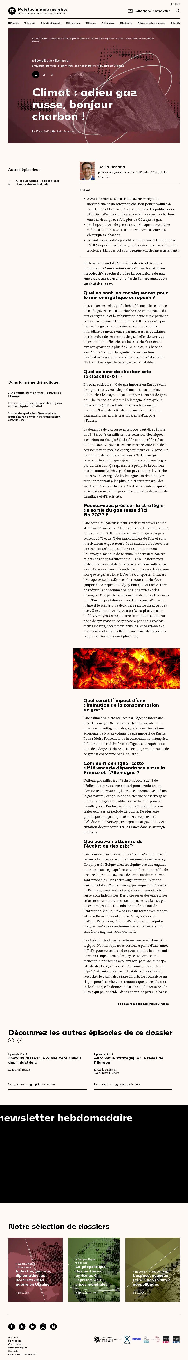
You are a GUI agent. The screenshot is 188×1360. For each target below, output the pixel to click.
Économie (108, 22)
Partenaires (14, 1340)
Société (175, 22)
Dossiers (44, 38)
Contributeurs (16, 1344)
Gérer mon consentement (22, 1354)
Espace (91, 22)
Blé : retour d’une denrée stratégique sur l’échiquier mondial (35, 404)
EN (178, 3)
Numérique (73, 22)
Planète (13, 22)
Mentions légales (17, 1347)
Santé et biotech (51, 22)
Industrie (126, 22)
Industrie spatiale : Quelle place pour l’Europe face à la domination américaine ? (34, 416)
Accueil (35, 38)
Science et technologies (151, 22)
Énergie (29, 22)
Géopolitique (56, 38)
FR (172, 3)
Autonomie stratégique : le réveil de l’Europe (34, 394)
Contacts (13, 1351)
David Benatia (111, 166)
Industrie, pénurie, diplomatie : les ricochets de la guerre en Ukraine (93, 38)
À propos (13, 1337)
